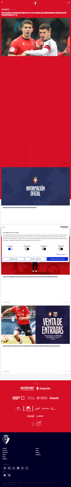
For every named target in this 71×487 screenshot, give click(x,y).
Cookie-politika (20, 482)
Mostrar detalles (60, 254)
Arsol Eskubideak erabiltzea (29, 482)
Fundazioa (38, 454)
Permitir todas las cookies (57, 259)
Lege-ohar (4, 482)
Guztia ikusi (64, 163)
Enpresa (38, 452)
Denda (4, 457)
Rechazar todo (13, 259)
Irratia (4, 454)
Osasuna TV (5, 452)
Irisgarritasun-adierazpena (49, 482)
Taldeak (4, 448)
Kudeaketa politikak (39, 482)
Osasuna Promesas (5, 9)
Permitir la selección (35, 259)
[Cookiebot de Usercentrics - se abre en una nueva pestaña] (61, 227)
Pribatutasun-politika (11, 482)
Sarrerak (4, 459)
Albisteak (4, 450)
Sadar (37, 448)
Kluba (37, 450)
